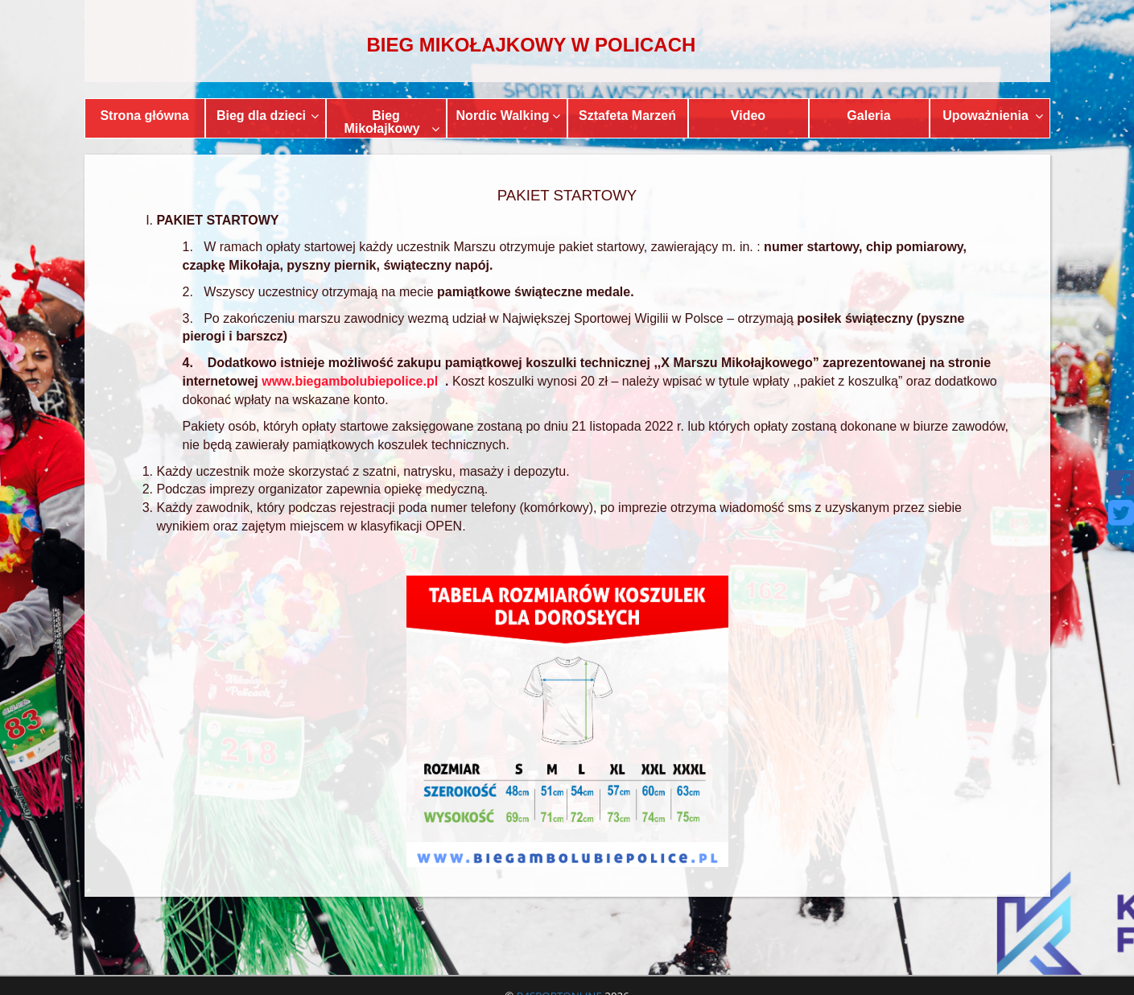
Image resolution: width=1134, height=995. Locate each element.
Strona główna (144, 115)
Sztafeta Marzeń (627, 115)
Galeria (868, 115)
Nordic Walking (508, 115)
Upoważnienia (992, 115)
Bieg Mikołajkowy (391, 122)
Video (748, 115)
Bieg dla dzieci (267, 115)
